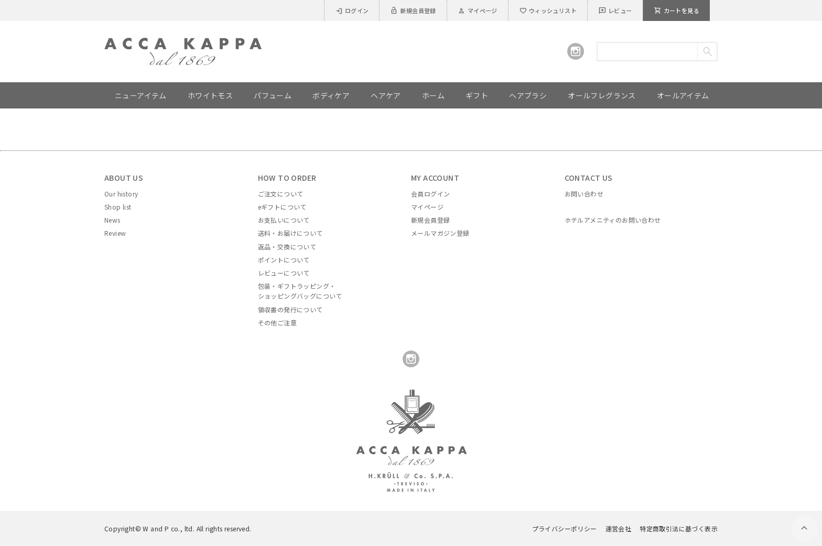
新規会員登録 (413, 10)
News (112, 219)
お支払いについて (284, 219)
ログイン (352, 10)
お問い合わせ (584, 193)
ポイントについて (284, 259)
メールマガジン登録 (440, 232)
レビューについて (284, 272)
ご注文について (281, 193)
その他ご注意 (277, 322)
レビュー (615, 10)
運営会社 (618, 528)
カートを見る (676, 10)
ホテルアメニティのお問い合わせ (613, 219)
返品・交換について (287, 246)
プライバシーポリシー (564, 528)
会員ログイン (430, 193)
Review (115, 232)
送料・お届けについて (290, 232)
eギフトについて (282, 206)
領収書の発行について (290, 309)
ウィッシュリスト (548, 10)
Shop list (118, 206)
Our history (121, 193)
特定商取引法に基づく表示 (679, 528)
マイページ (477, 10)
